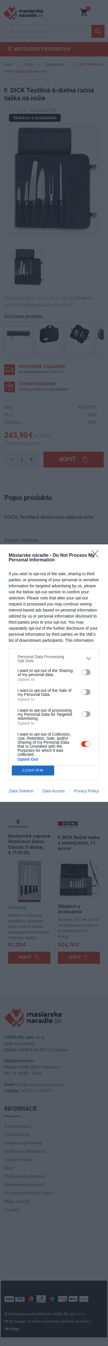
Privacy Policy (86, 791)
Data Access (53, 791)
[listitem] (54, 659)
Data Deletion (21, 791)
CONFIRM (33, 770)
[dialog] (54, 673)
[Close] (96, 555)
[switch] (85, 672)
